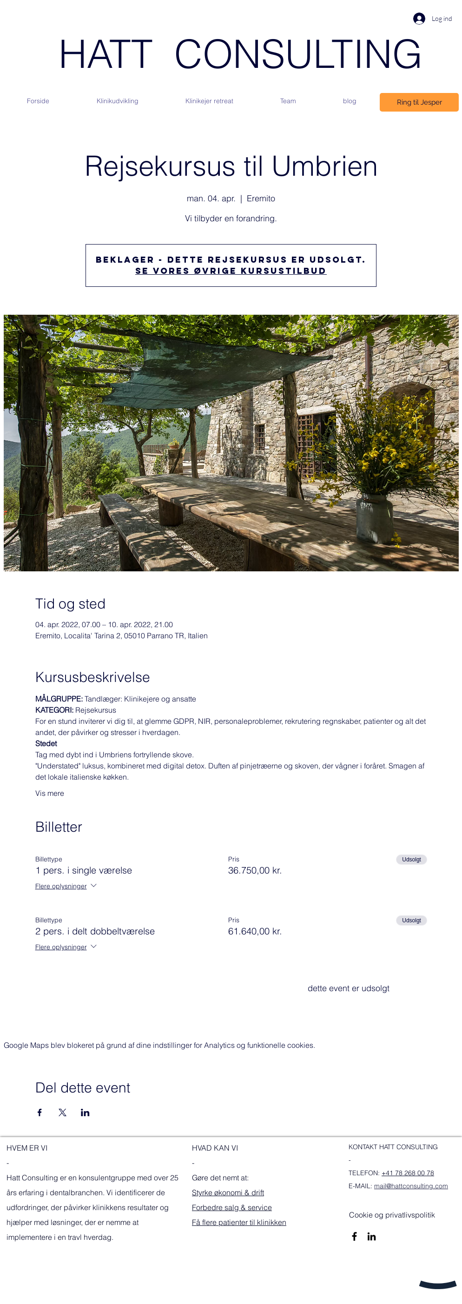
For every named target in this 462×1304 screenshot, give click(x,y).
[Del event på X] (62, 1112)
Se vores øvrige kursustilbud (231, 270)
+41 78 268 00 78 (408, 1173)
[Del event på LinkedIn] (85, 1112)
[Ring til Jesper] (419, 102)
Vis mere (49, 793)
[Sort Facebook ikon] (354, 1236)
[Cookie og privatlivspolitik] (392, 1214)
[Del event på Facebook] (39, 1112)
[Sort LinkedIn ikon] (371, 1236)
